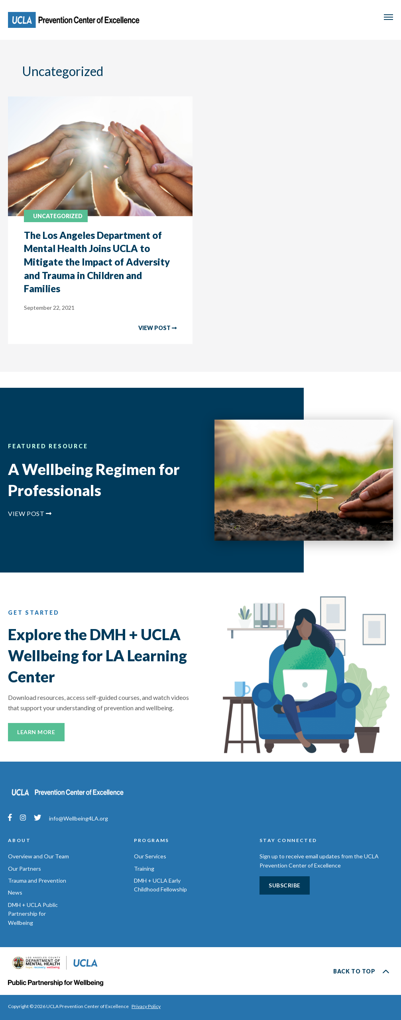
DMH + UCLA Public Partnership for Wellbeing (33, 913)
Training (144, 868)
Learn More (36, 732)
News (15, 892)
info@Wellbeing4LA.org (78, 818)
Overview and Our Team (38, 856)
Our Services (150, 856)
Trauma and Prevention (37, 880)
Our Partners (24, 868)
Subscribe (285, 885)
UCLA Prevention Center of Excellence (76, 20)
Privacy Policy (146, 1006)
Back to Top (361, 970)
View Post (30, 513)
